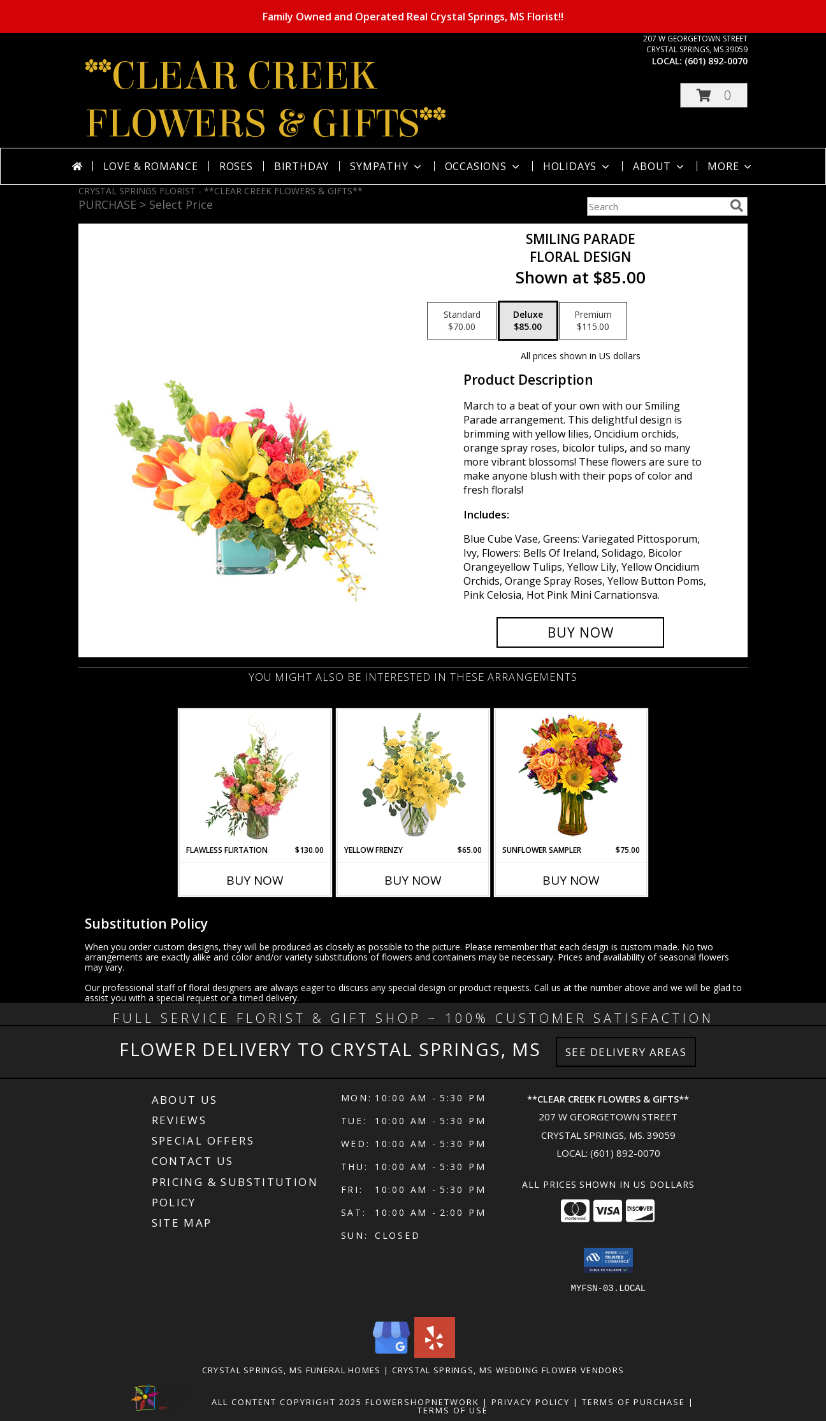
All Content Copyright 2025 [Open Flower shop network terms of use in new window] (287, 1402)
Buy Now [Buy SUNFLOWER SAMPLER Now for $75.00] (571, 880)
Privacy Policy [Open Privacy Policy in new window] (530, 1402)
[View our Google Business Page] (391, 1354)
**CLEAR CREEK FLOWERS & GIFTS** (265, 100)
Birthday (301, 166)
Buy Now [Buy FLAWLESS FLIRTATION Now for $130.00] (255, 880)
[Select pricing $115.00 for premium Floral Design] (593, 321)
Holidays (577, 166)
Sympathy (386, 166)
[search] (737, 206)
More (730, 166)
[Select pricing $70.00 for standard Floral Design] (462, 321)
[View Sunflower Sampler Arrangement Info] (571, 777)
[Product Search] (656, 206)
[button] (714, 95)
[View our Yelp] (434, 1354)
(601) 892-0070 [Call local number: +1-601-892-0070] (716, 61)
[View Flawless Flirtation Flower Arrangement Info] (255, 777)
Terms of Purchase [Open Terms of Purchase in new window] (633, 1402)
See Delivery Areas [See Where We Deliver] (626, 1052)
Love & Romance (150, 166)
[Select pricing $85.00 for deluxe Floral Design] (528, 321)
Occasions (483, 166)
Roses (236, 166)
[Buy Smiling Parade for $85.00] (580, 632)
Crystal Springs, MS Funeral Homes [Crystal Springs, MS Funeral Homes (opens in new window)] (291, 1370)
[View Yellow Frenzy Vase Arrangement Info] (413, 777)
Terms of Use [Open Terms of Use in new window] (452, 1410)
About (659, 166)
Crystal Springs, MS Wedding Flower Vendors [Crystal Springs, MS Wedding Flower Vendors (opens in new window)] (508, 1370)
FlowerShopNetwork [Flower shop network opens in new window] (422, 1402)
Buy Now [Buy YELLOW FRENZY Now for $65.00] (413, 880)
